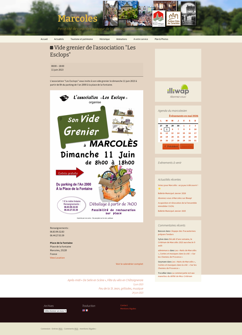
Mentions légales (128, 308)
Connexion (45, 328)
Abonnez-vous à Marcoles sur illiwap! (175, 198)
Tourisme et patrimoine (82, 39)
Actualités (59, 39)
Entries (57, 328)
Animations (121, 39)
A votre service (141, 39)
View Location (57, 257)
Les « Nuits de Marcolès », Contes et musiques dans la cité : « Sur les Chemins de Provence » (177, 253)
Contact (124, 305)
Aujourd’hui (187, 146)
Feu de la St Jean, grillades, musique (121, 290)
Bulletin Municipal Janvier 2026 (172, 193)
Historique (105, 39)
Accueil (44, 39)
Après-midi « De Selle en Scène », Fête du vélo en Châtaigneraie (105, 282)
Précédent (171, 147)
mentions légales (88, 328)
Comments (71, 328)
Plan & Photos (161, 39)
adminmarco (163, 250)
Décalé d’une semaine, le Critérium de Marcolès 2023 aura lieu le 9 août (176, 242)
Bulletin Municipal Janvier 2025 (172, 211)
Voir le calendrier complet (129, 263)
